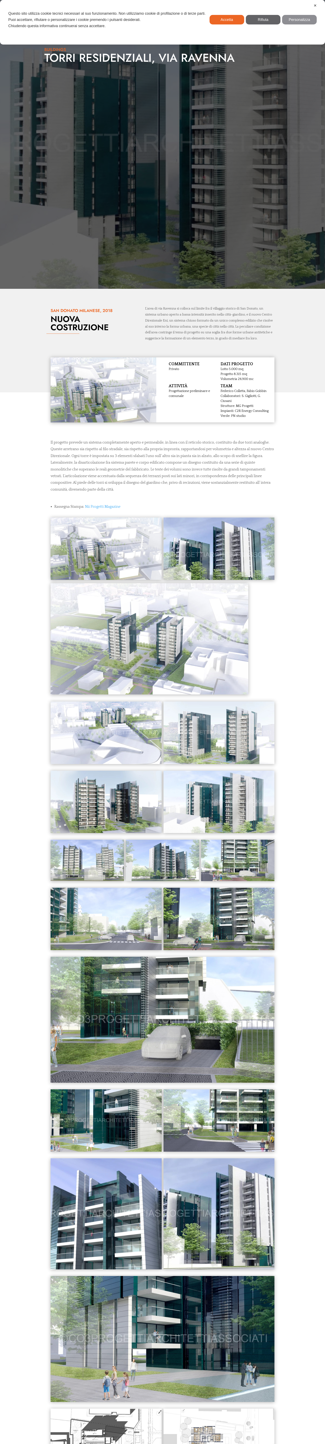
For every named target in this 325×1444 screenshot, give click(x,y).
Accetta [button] (227, 20)
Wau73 (260, 1435)
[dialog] (162, 22)
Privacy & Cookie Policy (209, 1435)
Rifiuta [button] (263, 20)
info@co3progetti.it (182, 1415)
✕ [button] (315, 6)
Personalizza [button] (299, 20)
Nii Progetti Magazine (102, 310)
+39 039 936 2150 (182, 1410)
